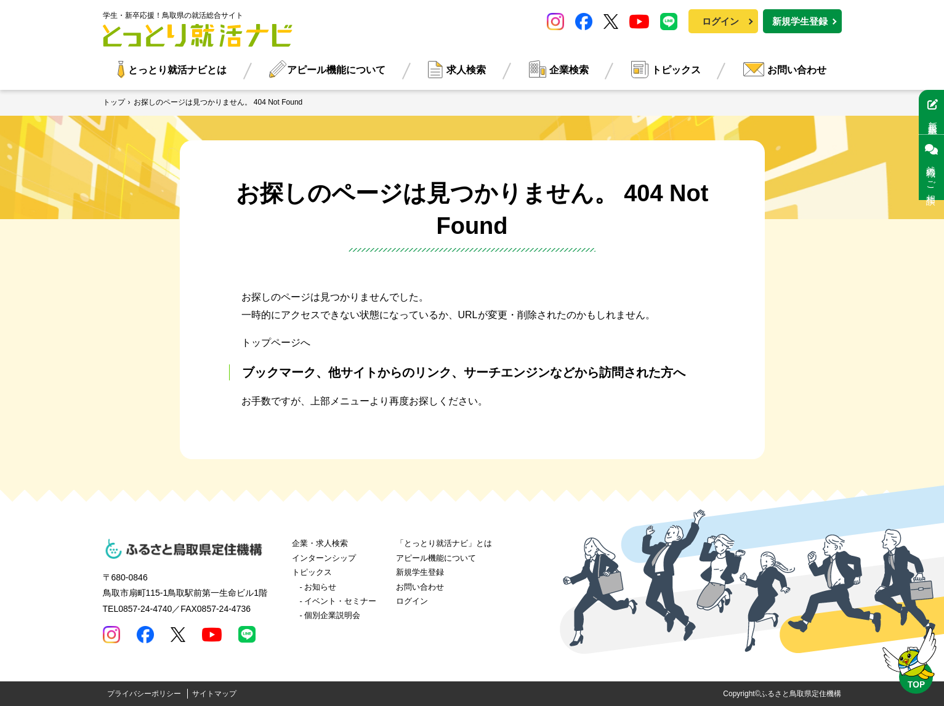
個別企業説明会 (332, 615)
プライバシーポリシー (144, 693)
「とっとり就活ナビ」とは (444, 543)
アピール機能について (336, 70)
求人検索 (466, 70)
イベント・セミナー (340, 601)
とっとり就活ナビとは (177, 70)
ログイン (720, 21)
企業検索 (569, 70)
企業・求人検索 (320, 543)
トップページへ (275, 342)
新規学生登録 (800, 21)
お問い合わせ (796, 70)
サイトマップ (214, 693)
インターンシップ (324, 558)
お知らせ (320, 587)
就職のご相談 (931, 167)
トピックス (676, 70)
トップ (114, 102)
